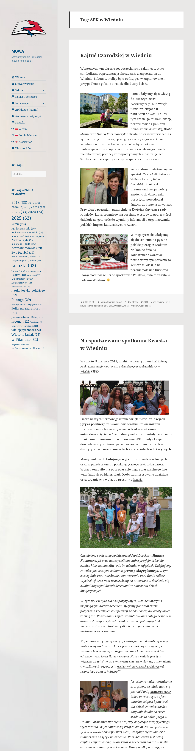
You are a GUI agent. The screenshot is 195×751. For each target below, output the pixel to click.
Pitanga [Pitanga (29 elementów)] (21, 299)
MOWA (18, 51)
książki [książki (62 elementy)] (23, 265)
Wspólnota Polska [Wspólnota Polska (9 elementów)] (20, 344)
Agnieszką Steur (110, 438)
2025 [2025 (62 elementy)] (21, 218)
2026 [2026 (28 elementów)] (18, 224)
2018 (155, 302)
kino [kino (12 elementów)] (36, 260)
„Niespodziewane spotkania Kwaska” (106, 741)
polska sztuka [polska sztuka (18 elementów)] (23, 317)
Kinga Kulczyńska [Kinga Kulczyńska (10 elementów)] (21, 260)
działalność (140, 302)
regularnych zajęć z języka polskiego (142, 675)
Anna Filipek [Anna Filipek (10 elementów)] (37, 236)
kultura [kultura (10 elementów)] (16, 271)
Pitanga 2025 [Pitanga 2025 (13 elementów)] (20, 304)
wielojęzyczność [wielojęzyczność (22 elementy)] (26, 330)
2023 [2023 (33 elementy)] (19, 211)
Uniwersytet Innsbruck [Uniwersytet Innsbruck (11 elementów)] (24, 325)
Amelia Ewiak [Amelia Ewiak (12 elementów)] (20, 236)
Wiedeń (161, 305)
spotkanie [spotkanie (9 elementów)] (36, 322)
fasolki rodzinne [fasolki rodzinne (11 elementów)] (21, 256)
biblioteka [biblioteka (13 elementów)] (19, 243)
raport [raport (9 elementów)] (39, 317)
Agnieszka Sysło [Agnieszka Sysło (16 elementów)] (23, 228)
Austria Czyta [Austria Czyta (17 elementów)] (22, 240)
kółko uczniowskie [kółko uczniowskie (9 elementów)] (32, 271)
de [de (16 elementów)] (31, 243)
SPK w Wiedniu (141, 305)
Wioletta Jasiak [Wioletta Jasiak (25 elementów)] (25, 334)
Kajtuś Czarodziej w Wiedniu (125, 55)
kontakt (138, 488)
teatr (153, 305)
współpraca (87, 309)
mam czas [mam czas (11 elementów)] (33, 275)
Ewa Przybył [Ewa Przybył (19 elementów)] (22, 252)
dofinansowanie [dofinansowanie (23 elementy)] (26, 248)
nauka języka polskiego (111, 305)
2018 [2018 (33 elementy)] (19, 202)
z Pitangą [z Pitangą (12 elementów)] (38, 348)
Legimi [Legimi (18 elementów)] (18, 274)
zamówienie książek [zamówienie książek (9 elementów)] (21, 348)
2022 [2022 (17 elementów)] (39, 207)
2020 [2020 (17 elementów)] (17, 207)
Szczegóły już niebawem (117, 665)
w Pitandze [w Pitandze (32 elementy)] (24, 339)
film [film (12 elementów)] (36, 256)
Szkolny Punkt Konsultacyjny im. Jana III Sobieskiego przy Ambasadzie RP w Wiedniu (126, 370)
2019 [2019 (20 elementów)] (34, 203)
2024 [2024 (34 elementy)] (36, 211)
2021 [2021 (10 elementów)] (28, 207)
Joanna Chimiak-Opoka (115, 302)
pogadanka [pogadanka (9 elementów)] (36, 304)
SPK (128, 305)
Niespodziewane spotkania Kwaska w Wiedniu (121, 347)
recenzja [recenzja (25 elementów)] (21, 321)
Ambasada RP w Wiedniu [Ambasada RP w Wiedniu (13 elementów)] (27, 232)
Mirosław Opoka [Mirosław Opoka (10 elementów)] (20, 286)
